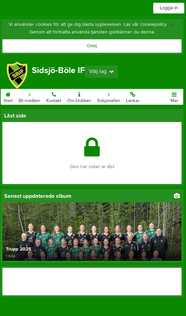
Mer (174, 96)
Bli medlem (29, 96)
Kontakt (53, 96)
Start (8, 96)
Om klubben (79, 96)
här (171, 24)
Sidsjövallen (108, 96)
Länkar (132, 96)
